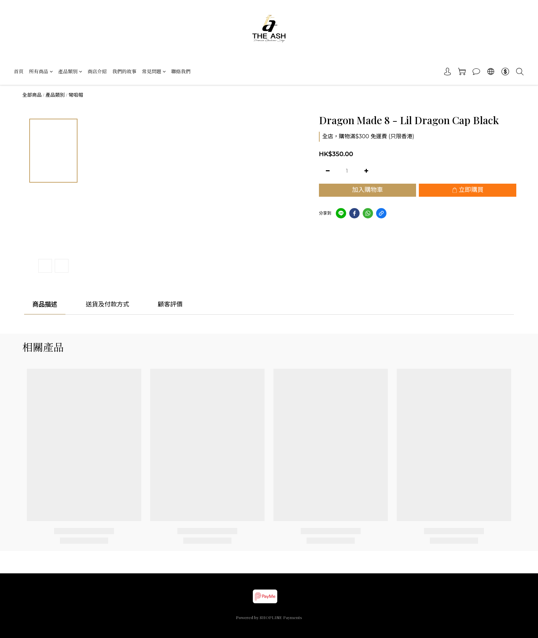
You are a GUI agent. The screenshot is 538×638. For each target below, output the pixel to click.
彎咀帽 (76, 95)
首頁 (18, 71)
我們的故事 (124, 71)
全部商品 (32, 95)
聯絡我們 (180, 71)
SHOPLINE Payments (281, 617)
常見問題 (154, 71)
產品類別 (70, 71)
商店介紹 (97, 71)
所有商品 (41, 71)
